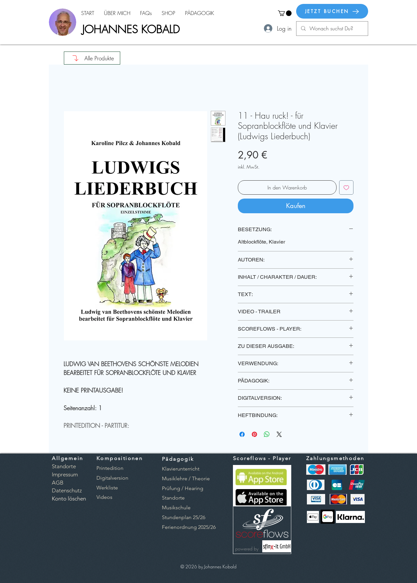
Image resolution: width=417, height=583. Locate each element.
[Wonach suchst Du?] (331, 29)
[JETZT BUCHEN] (332, 11)
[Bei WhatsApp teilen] (267, 434)
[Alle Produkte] (92, 58)
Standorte (173, 498)
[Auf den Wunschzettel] (346, 187)
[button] (285, 13)
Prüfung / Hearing (182, 488)
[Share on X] (279, 434)
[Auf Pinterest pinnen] (254, 434)
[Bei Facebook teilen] (242, 434)
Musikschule (176, 507)
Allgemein (67, 458)
